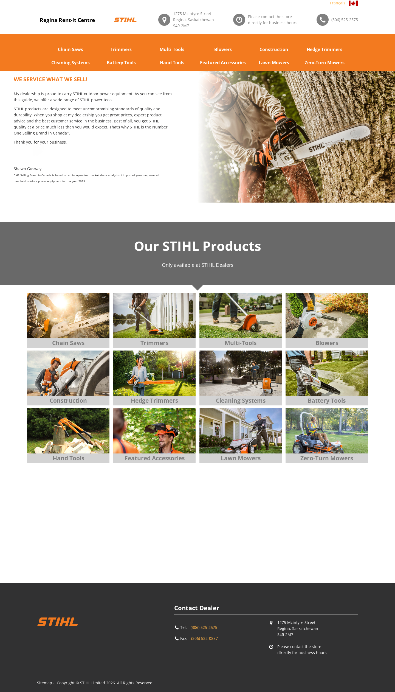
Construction (273, 49)
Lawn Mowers (274, 63)
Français (337, 2)
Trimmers (121, 49)
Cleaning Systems (70, 63)
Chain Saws (70, 49)
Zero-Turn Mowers (325, 63)
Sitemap (44, 682)
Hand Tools (172, 63)
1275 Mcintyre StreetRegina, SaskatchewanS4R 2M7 (193, 19)
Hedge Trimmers (324, 49)
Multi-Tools (172, 49)
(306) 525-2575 (344, 19)
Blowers (223, 49)
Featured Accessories (223, 63)
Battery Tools (121, 63)
